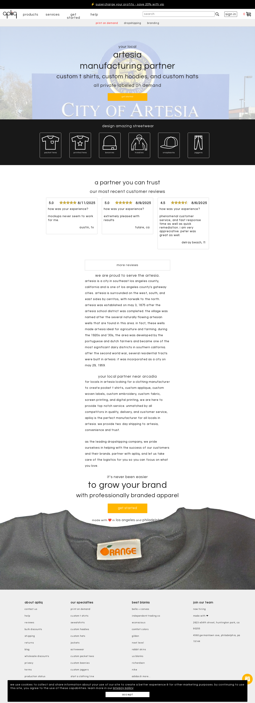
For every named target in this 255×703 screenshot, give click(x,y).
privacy (29, 663)
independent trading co (146, 616)
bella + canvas (140, 609)
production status (35, 676)
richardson (138, 663)
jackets (75, 643)
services (53, 14)
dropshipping (132, 23)
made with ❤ (201, 616)
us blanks (137, 656)
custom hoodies (80, 629)
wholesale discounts (37, 656)
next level (138, 643)
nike (134, 670)
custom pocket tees (82, 656)
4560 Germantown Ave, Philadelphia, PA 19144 (216, 638)
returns (29, 643)
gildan (135, 636)
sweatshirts (78, 623)
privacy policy (139, 688)
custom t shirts (79, 616)
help (94, 14)
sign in (230, 14)
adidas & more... (141, 676)
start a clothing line (82, 676)
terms (28, 670)
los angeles (126, 520)
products (30, 14)
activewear (77, 649)
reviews (29, 623)
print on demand (107, 23)
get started (73, 16)
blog (27, 649)
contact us (31, 609)
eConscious (138, 623)
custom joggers (80, 670)
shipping (30, 636)
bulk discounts (33, 629)
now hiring (199, 609)
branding (153, 23)
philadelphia (153, 520)
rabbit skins (139, 649)
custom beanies (80, 663)
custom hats (78, 636)
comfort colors (140, 629)
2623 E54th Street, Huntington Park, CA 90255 (216, 626)
